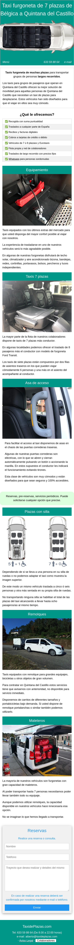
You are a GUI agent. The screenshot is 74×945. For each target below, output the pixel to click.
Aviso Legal (26, 940)
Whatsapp (14, 159)
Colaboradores (46, 940)
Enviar (37, 907)
